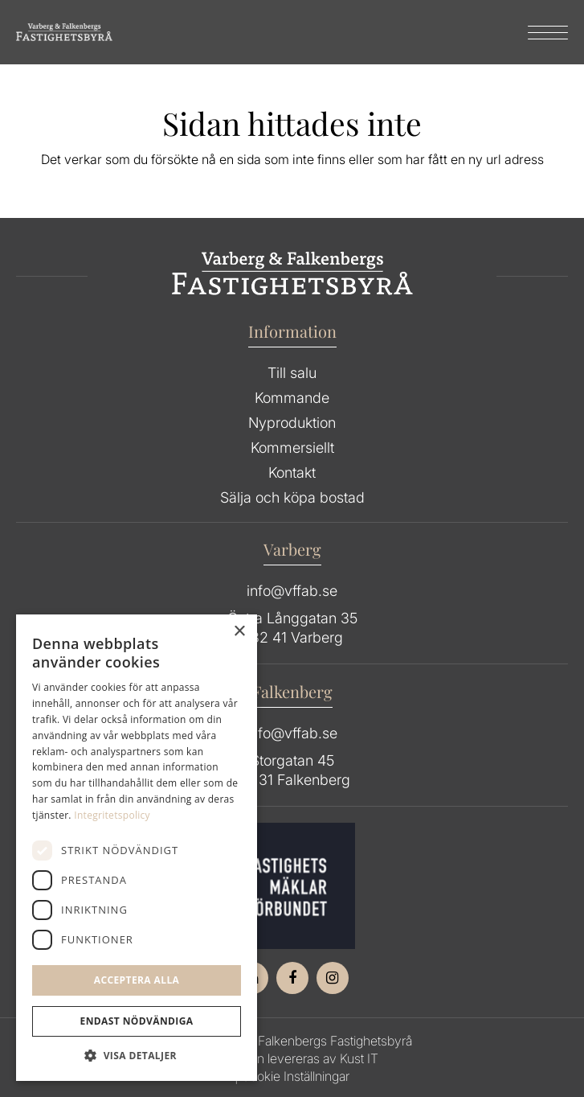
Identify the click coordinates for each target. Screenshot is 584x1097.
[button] (136, 1056)
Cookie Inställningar (295, 1076)
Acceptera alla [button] (137, 980)
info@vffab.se (292, 590)
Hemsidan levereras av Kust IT (292, 1058)
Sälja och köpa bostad (292, 497)
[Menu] (540, 32)
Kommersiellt (292, 447)
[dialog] (136, 847)
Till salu (292, 372)
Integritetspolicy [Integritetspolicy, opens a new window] (112, 815)
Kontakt (292, 472)
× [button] (239, 632)
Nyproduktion (292, 422)
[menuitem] (540, 32)
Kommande (292, 397)
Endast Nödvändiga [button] (137, 1021)
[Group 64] (64, 32)
